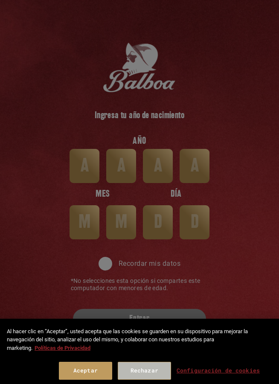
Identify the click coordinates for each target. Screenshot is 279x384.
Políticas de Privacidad (62, 348)
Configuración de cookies (218, 370)
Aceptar (85, 370)
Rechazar (144, 370)
